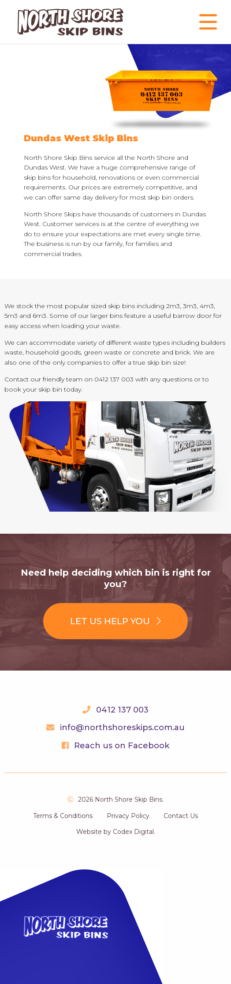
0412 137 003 (122, 710)
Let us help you (115, 621)
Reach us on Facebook (121, 745)
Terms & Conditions (63, 816)
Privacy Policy (128, 816)
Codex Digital (133, 832)
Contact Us (181, 816)
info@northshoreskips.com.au (122, 727)
